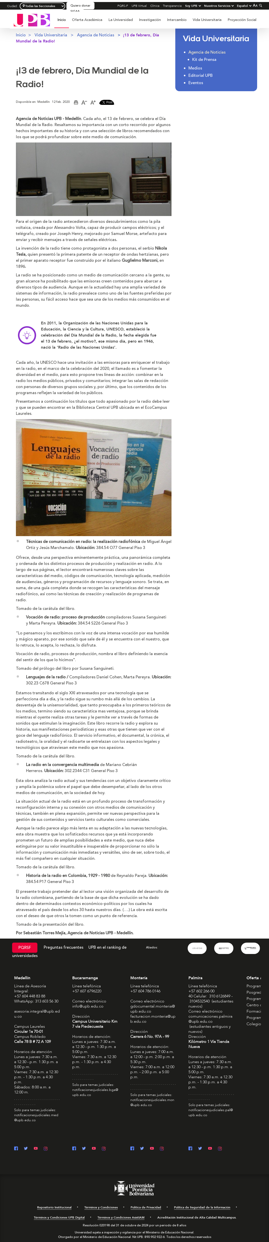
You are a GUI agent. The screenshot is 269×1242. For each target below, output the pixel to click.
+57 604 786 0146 (145, 991)
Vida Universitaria (207, 20)
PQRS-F (122, 6)
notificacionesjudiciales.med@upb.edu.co (36, 1117)
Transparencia (172, 6)
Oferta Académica (87, 20)
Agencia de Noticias (95, 35)
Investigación (150, 20)
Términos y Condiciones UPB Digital (59, 1217)
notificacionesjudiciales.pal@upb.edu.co (210, 1112)
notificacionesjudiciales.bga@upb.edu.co (95, 1092)
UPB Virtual (139, 6)
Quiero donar (80, 5)
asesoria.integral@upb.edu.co (37, 1014)
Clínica (154, 6)
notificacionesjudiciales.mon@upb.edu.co (152, 1102)
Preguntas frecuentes (63, 947)
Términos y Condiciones (101, 1207)
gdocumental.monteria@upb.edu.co (152, 1009)
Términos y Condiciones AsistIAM (120, 1217)
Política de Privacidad (146, 1207)
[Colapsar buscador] (260, 5)
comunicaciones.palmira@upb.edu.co (210, 1019)
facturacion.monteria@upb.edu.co (153, 1019)
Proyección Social (242, 20)
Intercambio (177, 20)
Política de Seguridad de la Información (202, 1207)
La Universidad (120, 20)
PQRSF (24, 948)
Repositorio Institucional (54, 1207)
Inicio (61, 20)
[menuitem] (61, 22)
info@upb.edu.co (88, 1006)
